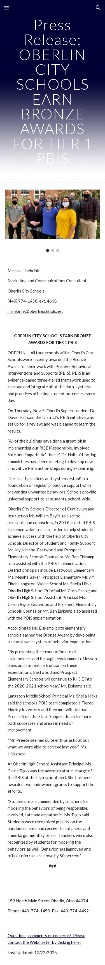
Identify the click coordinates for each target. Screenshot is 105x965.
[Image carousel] (52, 221)
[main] (52, 91)
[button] (6, 7)
